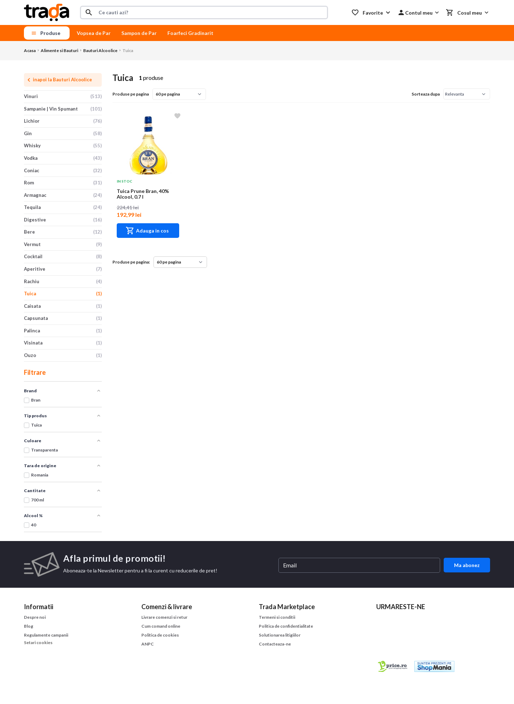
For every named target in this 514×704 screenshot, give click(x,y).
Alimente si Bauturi (59, 50)
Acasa (30, 50)
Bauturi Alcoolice (100, 50)
